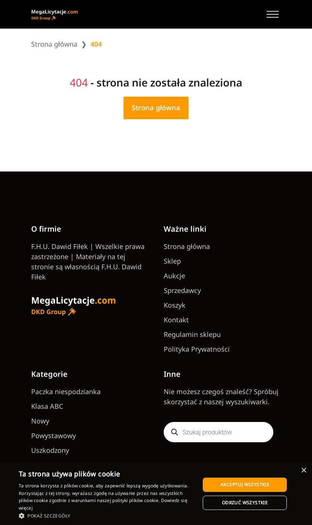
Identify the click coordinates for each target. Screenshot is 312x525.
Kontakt (176, 319)
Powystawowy (53, 435)
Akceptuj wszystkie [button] (244, 484)
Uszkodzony (50, 450)
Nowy (40, 420)
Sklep (172, 261)
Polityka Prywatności (197, 349)
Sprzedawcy (182, 290)
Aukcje (174, 275)
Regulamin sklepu (192, 334)
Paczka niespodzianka (66, 391)
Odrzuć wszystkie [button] (245, 502)
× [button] (303, 470)
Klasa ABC (47, 406)
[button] (107, 515)
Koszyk (174, 305)
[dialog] (156, 494)
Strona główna (54, 44)
